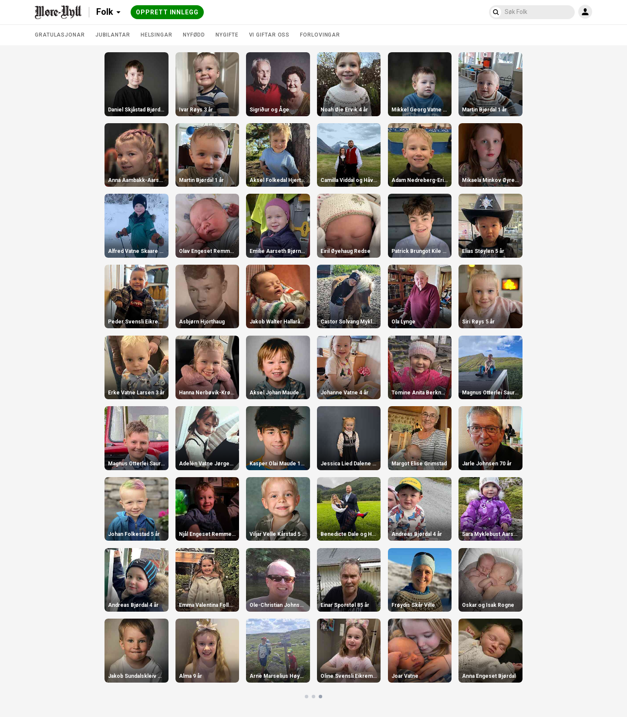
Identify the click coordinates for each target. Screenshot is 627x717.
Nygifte (227, 35)
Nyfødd (194, 35)
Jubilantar (112, 35)
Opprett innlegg (167, 12)
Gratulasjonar (60, 35)
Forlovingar (320, 35)
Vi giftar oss (269, 35)
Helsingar (156, 35)
